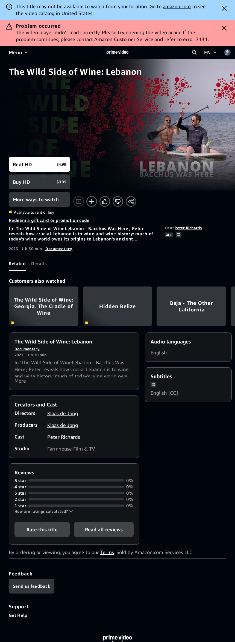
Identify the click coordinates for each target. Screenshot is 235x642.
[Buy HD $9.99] (39, 181)
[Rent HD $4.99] (39, 164)
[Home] (117, 52)
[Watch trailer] (78, 201)
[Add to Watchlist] (91, 201)
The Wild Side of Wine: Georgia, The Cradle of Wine (43, 306)
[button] (43, 513)
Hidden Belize (117, 306)
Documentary (58, 248)
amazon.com (177, 6)
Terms (107, 554)
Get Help (18, 617)
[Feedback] (31, 588)
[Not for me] (118, 201)
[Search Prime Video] (194, 52)
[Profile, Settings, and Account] (227, 52)
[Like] (104, 201)
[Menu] (18, 52)
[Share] (131, 201)
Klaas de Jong (62, 415)
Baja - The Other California (191, 306)
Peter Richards (188, 227)
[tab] (17, 263)
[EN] (211, 52)
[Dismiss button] (224, 8)
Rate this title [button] (42, 532)
